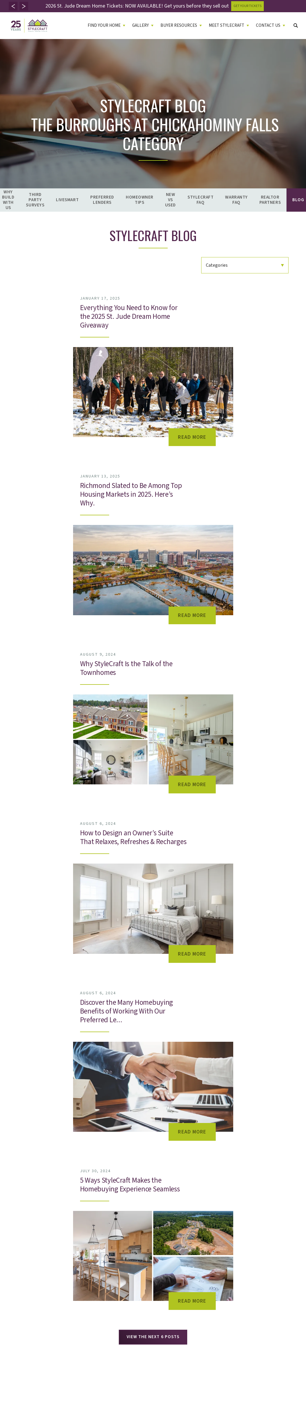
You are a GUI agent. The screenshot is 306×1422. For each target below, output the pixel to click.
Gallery (65, 1212)
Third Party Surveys (35, 200)
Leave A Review (150, 1242)
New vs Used (170, 200)
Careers (191, 1242)
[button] (13, 6)
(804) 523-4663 (284, 1235)
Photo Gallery (69, 1220)
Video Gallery (68, 1227)
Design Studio (148, 1271)
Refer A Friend (197, 1234)
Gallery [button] (140, 25)
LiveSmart (67, 200)
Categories (217, 265)
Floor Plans (19, 1234)
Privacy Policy (108, 1353)
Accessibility (140, 1353)
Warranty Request (200, 1227)
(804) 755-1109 (284, 1249)
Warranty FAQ (236, 200)
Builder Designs (27, 1360)
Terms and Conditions (255, 1353)
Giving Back (146, 1249)
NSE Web (192, 1263)
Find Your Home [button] (104, 25)
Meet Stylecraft (153, 1212)
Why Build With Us (106, 1220)
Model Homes (21, 1242)
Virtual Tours (68, 1234)
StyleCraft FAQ (200, 200)
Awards (142, 1263)
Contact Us (196, 1212)
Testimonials (147, 1234)
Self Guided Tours (25, 1263)
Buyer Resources (108, 1212)
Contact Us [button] (268, 25)
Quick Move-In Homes (28, 1227)
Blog (94, 1285)
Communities (21, 1220)
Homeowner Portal (201, 1249)
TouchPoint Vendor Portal (207, 1256)
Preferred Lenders (102, 200)
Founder (143, 1227)
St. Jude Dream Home (155, 1256)
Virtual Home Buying (27, 1256)
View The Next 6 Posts (153, 800)
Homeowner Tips (139, 200)
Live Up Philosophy (153, 1220)
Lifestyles (18, 1249)
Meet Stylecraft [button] (226, 25)
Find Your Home (25, 1212)
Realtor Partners (270, 200)
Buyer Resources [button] (178, 25)
